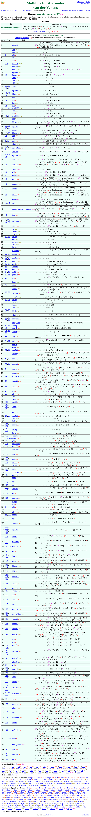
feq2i (14, 336)
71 (6, 285)
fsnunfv (15, 523)
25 (9, 126)
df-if (78, 792)
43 (6, 184)
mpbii (14, 425)
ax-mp (14, 237)
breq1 (14, 433)
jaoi (13, 556)
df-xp (50, 795)
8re (13, 98)
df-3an (54, 788)
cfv (64, 769)
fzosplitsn (16, 323)
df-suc (53, 797)
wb (24, 767)
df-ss (57, 792)
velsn (14, 399)
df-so (23, 795)
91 (6, 359)
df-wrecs (13, 801)
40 (6, 172)
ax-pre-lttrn (11, 785)
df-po (16, 795)
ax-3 (44, 778)
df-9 (63, 805)
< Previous (80, 2)
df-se (36, 795)
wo (37, 767)
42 (6, 179)
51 (6, 738)
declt (14, 87)
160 (6, 634)
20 (6, 106)
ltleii (14, 311)
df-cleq (31, 790)
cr (16, 771)
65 (6, 267)
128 (6, 490)
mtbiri (14, 438)
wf (58, 769)
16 (9, 93)
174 (6, 699)
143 (6, 551)
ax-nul (51, 779)
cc (10, 771)
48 (6, 222)
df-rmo (81, 790)
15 (6, 93)
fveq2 (14, 502)
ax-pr (66, 779)
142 (6, 546)
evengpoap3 (16, 744)
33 (10, 147)
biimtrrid (15, 133)
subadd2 (15, 251)
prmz (14, 478)
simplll (15, 45)
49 (6, 215)
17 (6, 130)
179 (6, 723)
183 (6, 749)
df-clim (18, 809)
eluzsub (15, 152)
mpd (14, 738)
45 (6, 195)
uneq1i (15, 328)
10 (6, 75)
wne (69, 767)
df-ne (52, 790)
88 (6, 364)
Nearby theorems (85, 3)
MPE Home (15, 10)
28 (9, 130)
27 (9, 128)
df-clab (23, 790)
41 (6, 175)
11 (6, 133)
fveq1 (14, 373)
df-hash (56, 807)
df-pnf (31, 803)
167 (6, 668)
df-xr (46, 803)
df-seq (39, 807)
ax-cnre (78, 783)
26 (6, 128)
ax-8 (81, 778)
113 (10, 438)
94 (6, 369)
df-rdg (29, 801)
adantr (14, 159)
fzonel (14, 231)
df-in (50, 792)
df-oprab (53, 799)
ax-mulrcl (67, 781)
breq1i (14, 75)
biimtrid (15, 566)
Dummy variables (22, 38)
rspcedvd (15, 694)
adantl (14, 179)
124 (6, 475)
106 (6, 458)
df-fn (74, 797)
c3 (69, 771)
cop (24, 769)
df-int (42, 794)
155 (6, 609)
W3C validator (86, 815)
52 (6, 292)
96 (6, 376)
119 (6, 460)
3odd (14, 169)
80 (6, 320)
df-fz (24, 807)
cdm (50, 769)
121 (6, 468)
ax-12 (21, 779)
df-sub (69, 803)
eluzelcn (15, 662)
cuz (25, 773)
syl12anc (15, 221)
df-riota (37, 799)
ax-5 (62, 778)
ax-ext (29, 779)
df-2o (43, 801)
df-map (57, 801)
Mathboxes (29, 10)
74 (6, 341)
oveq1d (15, 634)
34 (6, 149)
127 (6, 485)
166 (6, 676)
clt (40, 771)
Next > (88, 2)
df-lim (45, 797)
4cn (13, 239)
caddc (31, 771)
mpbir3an (16, 319)
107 (6, 428)
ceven (67, 773)
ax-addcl (37, 781)
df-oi (15, 803)
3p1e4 (14, 247)
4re (13, 111)
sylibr (14, 341)
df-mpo (61, 799)
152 (6, 594)
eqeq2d (15, 381)
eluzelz (15, 67)
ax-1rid (49, 783)
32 (8, 141)
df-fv (22, 799)
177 (6, 713)
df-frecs (4, 801)
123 (6, 488)
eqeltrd (15, 489)
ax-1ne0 (40, 783)
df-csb (30, 792)
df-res (8, 797)
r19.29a (15, 754)
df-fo (8, 799)
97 (6, 381)
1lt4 (13, 307)
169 (6, 673)
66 (6, 269)
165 (6, 658)
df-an (34, 788)
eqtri (14, 264)
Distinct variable (39, 31)
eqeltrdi (15, 546)
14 (9, 88)
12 (6, 86)
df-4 (30, 805)
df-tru (61, 788)
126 (6, 482)
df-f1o (15, 799)
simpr (14, 226)
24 (9, 116)
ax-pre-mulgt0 (35, 785)
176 (6, 711)
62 (9, 259)
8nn (13, 50)
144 (6, 557)
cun (12, 769)
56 (6, 264)
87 (9, 341)
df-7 (50, 805)
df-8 (56, 805)
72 (6, 294)
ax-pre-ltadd (23, 785)
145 (6, 561)
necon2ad (16, 444)
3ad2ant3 (15, 450)
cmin (55, 771)
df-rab (9, 792)
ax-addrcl (47, 781)
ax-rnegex (59, 783)
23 (6, 113)
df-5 (36, 805)
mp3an (15, 258)
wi (19, 767)
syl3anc (15, 127)
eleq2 (14, 512)
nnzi (14, 52)
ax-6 (69, 778)
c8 (3, 773)
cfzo (39, 773)
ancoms (15, 475)
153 (6, 613)
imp (13, 136)
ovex (14, 347)
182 (6, 753)
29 (9, 133)
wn (13, 767)
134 (6, 529)
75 (9, 300)
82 (6, 325)
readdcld (15, 108)
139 (6, 533)
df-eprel (8, 795)
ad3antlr (15, 165)
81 (9, 320)
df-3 (23, 805)
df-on (38, 797)
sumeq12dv (16, 614)
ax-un (73, 779)
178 (6, 718)
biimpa (15, 624)
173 (6, 695)
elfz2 (14, 412)
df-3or (47, 788)
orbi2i (14, 402)
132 (6, 541)
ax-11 (14, 779)
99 (9, 692)
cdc (17, 773)
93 (9, 364)
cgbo (12, 775)
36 (6, 157)
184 (6, 755)
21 (9, 108)
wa (31, 767)
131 (6, 555)
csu (47, 773)
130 (6, 498)
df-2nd (84, 799)
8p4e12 (15, 72)
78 (6, 310)
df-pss (64, 792)
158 (6, 624)
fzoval (14, 234)
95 (6, 692)
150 (6, 685)
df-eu (15, 790)
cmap (3, 771)
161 (6, 687)
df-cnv (64, 795)
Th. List (22, 10)
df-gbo (69, 809)
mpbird (15, 364)
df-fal (68, 788)
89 (6, 350)
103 (6, 402)
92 (9, 359)
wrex (83, 767)
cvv (4, 769)
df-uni (36, 794)
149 (6, 583)
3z (13, 58)
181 (9, 738)
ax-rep (36, 779)
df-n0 (70, 805)
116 (6, 446)
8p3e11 (15, 90)
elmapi (15, 708)
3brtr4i (15, 94)
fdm (13, 510)
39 (8, 220)
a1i (13, 55)
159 (6, 629)
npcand (15, 669)
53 (6, 237)
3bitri (14, 407)
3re (13, 103)
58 (9, 257)
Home (8, 10)
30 (6, 136)
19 (6, 108)
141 (6, 543)
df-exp (48, 807)
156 (6, 615)
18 (6, 100)
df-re (70, 807)
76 (6, 331)
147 (6, 571)
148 (6, 577)
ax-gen (49, 778)
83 (9, 325)
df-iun (50, 794)
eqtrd (14, 677)
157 (6, 619)
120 (6, 463)
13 (6, 88)
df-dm (78, 795)
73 (9, 294)
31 (6, 138)
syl (13, 203)
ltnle (14, 421)
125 (6, 480)
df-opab (64, 794)
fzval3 (14, 297)
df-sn (8, 794)
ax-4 (56, 778)
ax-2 (39, 778)
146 (6, 567)
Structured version (66, 10)
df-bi (28, 788)
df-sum (27, 809)
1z (13, 302)
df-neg (77, 803)
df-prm (44, 809)
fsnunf (14, 289)
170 (6, 678)
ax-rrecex (69, 783)
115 (6, 444)
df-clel (38, 790)
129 (6, 493)
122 (6, 470)
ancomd (15, 184)
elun (14, 397)
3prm (14, 282)
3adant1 (15, 138)
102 (6, 407)
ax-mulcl (56, 781)
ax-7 (75, 778)
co (80, 769)
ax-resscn (11, 781)
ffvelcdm (15, 473)
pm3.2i (15, 275)
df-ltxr (54, 803)
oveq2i (15, 262)
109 (6, 426)
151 (6, 591)
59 (6, 259)
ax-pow (59, 779)
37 (6, 159)
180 (6, 730)
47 (9, 203)
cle (47, 771)
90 (9, 350)
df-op (28, 794)
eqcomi (15, 267)
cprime (55, 773)
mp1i (14, 359)
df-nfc (46, 790)
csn (18, 769)
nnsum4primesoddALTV (21, 209)
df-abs (10, 809)
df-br (56, 794)
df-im (78, 807)
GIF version (87, 10)
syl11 (14, 712)
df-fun (68, 797)
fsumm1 (15, 577)
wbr (41, 769)
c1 (23, 771)
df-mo (8, 790)
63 (6, 262)
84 (9, 331)
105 (6, 565)
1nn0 (14, 78)
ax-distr (22, 783)
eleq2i (14, 269)
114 (6, 441)
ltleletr (14, 122)
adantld (15, 446)
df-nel (60, 790)
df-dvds (35, 809)
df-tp (21, 794)
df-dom (71, 801)
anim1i (15, 175)
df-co (71, 795)
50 (9, 222)
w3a (44, 767)
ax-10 (7, 779)
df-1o (36, 801)
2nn (13, 81)
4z (13, 229)
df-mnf (39, 803)
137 (6, 519)
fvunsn (15, 465)
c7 (82, 771)
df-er (49, 801)
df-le (61, 803)
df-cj (63, 807)
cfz (32, 773)
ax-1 (35, 778)
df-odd (61, 809)
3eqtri (14, 332)
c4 (75, 771)
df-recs (21, 801)
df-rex (74, 790)
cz (10, 773)
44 (6, 189)
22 (6, 126)
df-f (81, 797)
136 (9, 515)
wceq (52, 767)
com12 (15, 561)
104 (6, 409)
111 (6, 438)
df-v (15, 792)
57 (6, 257)
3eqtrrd (15, 687)
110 (6, 431)
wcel (60, 767)
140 (6, 537)
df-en (64, 801)
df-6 (43, 805)
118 (6, 454)
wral (76, 767)
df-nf (82, 788)
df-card (23, 803)
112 (6, 436)
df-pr (15, 794)
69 (6, 278)
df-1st (76, 799)
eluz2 (14, 70)
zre (13, 119)
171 (6, 682)
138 (6, 531)
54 (6, 272)
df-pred (23, 797)
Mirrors (3, 10)
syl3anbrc (16, 148)
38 (6, 165)
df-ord (31, 797)
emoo (14, 199)
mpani (14, 130)
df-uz (9, 807)
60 (6, 254)
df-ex (75, 788)
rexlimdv (15, 718)
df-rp (16, 807)
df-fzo (31, 807)
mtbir (14, 272)
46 (6, 203)
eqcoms (15, 436)
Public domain (50, 815)
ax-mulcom (77, 781)
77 (6, 318)
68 (9, 275)
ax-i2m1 (31, 783)
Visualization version (77, 10)
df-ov (45, 799)
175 (6, 704)
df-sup (9, 803)
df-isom (29, 799)
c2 (62, 771)
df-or (40, 788)
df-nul (71, 792)
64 (9, 264)
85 (6, 333)
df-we (43, 795)
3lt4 (13, 419)
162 (6, 648)
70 (9, 292)
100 (6, 575)
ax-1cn (15, 242)
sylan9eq (15, 542)
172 (6, 690)
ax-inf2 (81, 779)
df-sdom (80, 801)
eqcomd (15, 609)
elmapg (15, 354)
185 (6, 760)
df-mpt (72, 794)
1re (13, 305)
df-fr (29, 795)
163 (6, 650)
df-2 (16, 805)
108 (6, 424)
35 (10, 154)
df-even (52, 809)
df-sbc (22, 792)
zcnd (14, 485)
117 (6, 450)
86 (6, 336)
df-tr (79, 794)
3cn (13, 245)
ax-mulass (13, 783)
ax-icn (29, 781)
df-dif (37, 792)
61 (9, 254)
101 (6, 405)
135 (6, 517)
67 (9, 272)
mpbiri (14, 254)
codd (78, 773)
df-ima (16, 797)
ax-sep (44, 779)
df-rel (57, 795)
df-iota (60, 797)
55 (9, 237)
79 (6, 312)
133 (6, 527)
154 (6, 603)
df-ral (67, 790)
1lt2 (13, 83)
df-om (69, 799)
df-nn (9, 805)
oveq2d (15, 658)
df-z (77, 805)
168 (6, 670)
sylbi (14, 141)
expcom (15, 704)
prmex (14, 345)
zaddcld (15, 64)
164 (6, 652)
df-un (44, 792)
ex (13, 493)
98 (6, 386)
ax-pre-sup (46, 785)
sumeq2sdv (16, 376)
